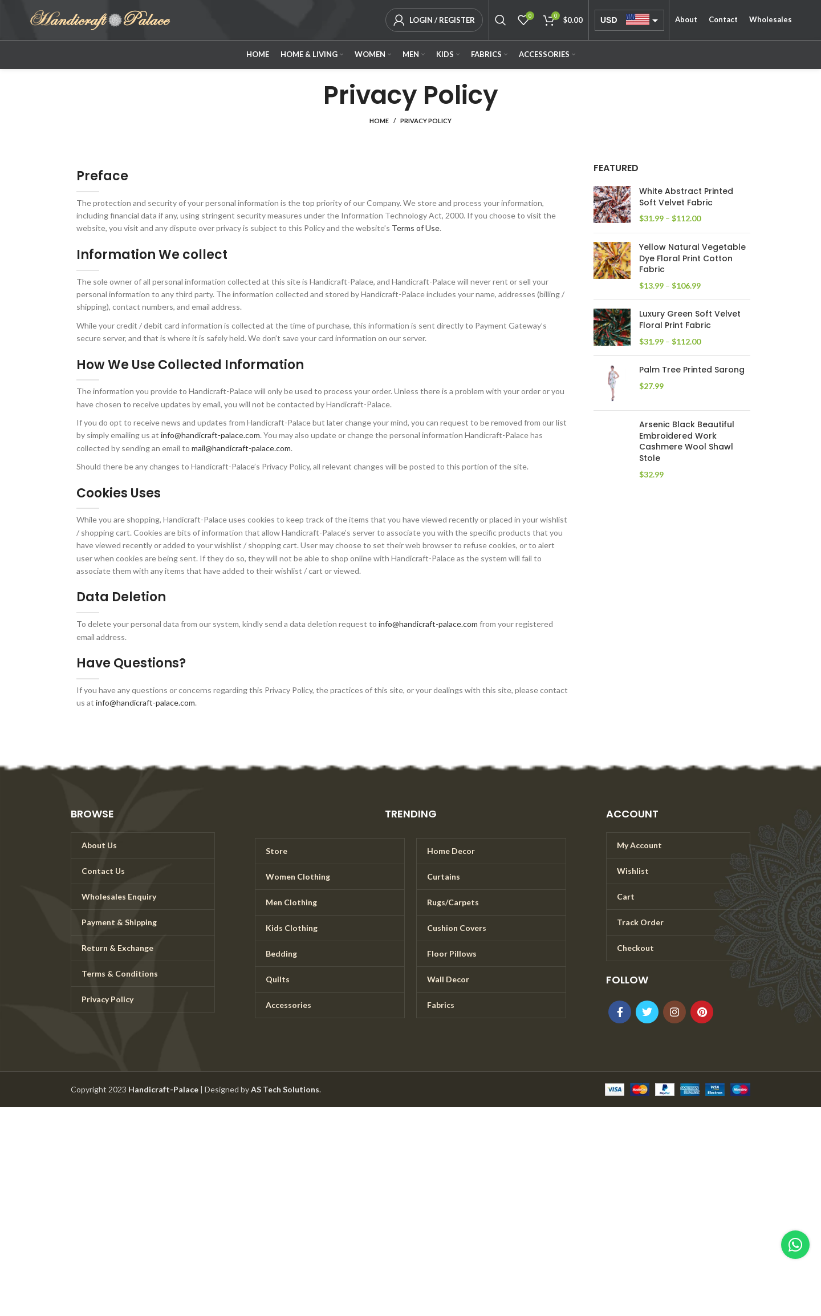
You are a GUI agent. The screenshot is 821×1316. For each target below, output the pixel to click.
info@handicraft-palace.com (210, 435)
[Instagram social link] (674, 1012)
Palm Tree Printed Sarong (692, 370)
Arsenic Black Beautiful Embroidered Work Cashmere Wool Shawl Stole (686, 441)
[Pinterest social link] (701, 1012)
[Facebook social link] (619, 1012)
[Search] (500, 20)
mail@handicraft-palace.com (241, 448)
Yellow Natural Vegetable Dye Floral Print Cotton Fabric (692, 258)
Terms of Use (416, 228)
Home (379, 120)
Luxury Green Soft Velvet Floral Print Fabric (690, 320)
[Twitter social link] (647, 1012)
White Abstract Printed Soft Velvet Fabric (686, 197)
